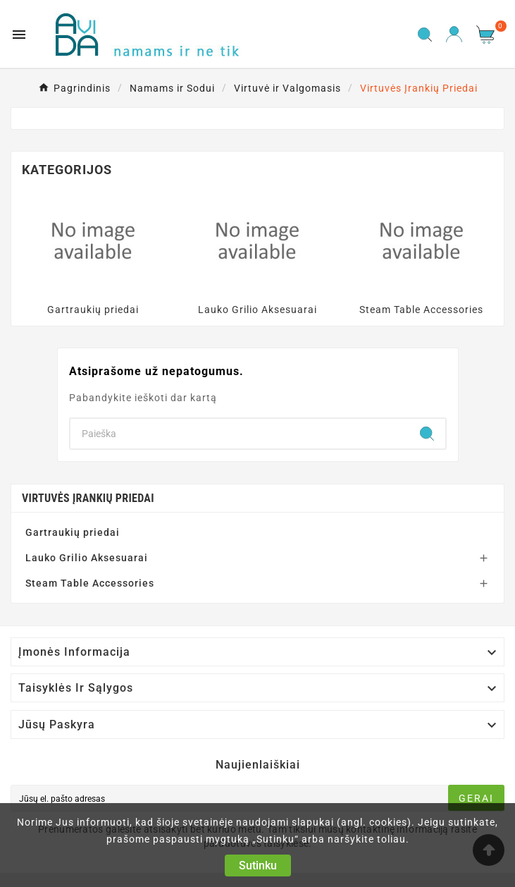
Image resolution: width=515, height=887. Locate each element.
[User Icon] (454, 34)
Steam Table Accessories (421, 309)
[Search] (239, 433)
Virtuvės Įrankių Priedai (88, 498)
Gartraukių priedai (93, 309)
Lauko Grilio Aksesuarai (257, 309)
